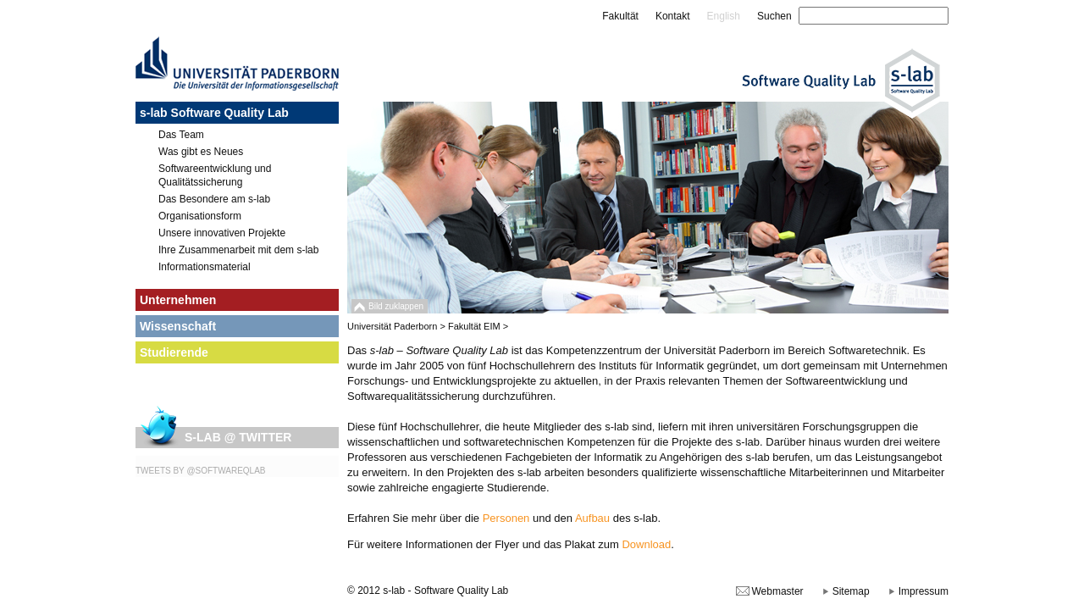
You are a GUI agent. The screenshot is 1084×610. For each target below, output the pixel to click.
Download (646, 544)
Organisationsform (199, 216)
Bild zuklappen (395, 306)
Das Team (181, 135)
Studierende (174, 352)
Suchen (774, 16)
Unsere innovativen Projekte (221, 233)
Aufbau (592, 518)
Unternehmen (178, 300)
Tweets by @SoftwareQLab (201, 470)
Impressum (923, 591)
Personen (506, 518)
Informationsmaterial (204, 267)
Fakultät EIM (474, 326)
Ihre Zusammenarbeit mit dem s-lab (238, 250)
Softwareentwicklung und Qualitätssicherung (214, 175)
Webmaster (777, 591)
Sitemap (851, 591)
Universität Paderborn (392, 326)
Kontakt (672, 16)
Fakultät (620, 16)
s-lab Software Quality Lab (214, 112)
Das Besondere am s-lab (214, 199)
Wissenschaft (178, 326)
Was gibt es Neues (200, 152)
